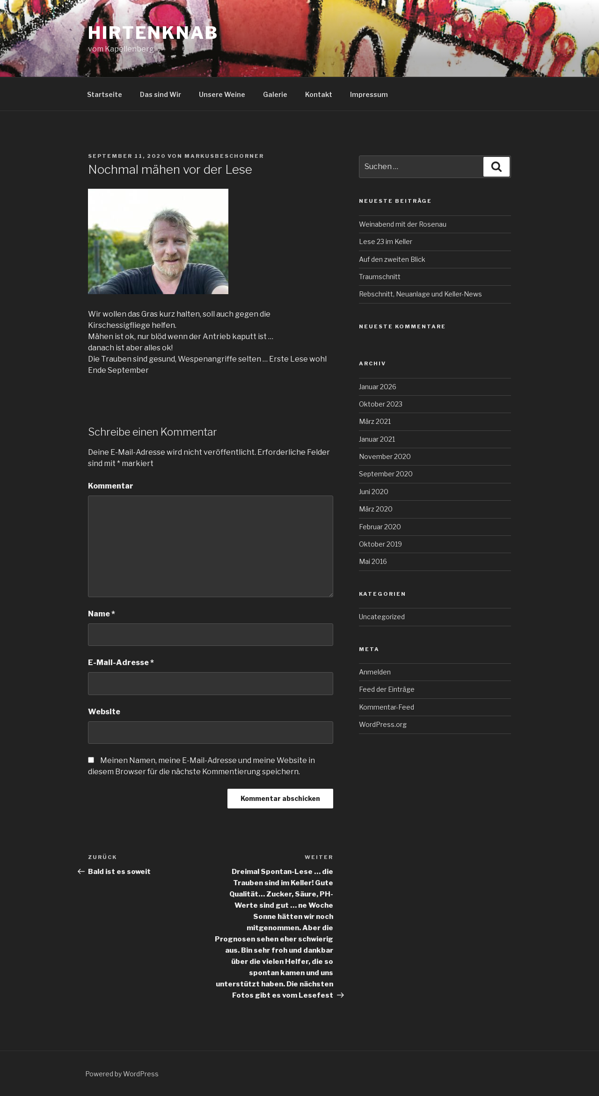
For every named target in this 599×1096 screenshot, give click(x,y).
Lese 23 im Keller (385, 241)
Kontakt (318, 94)
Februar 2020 (380, 527)
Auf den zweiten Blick (392, 259)
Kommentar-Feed (386, 707)
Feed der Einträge (387, 689)
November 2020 (385, 456)
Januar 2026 (377, 387)
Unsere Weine (222, 94)
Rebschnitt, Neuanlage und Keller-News (420, 294)
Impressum (369, 94)
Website (104, 711)
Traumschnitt (380, 277)
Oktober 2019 (380, 544)
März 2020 (376, 509)
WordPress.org (383, 724)
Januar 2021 (377, 439)
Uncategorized (382, 617)
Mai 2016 (373, 561)
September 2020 (386, 474)
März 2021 (375, 421)
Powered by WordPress (122, 1074)
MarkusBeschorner (224, 156)
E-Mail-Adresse (121, 662)
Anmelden (375, 672)
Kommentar (110, 485)
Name (101, 613)
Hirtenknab (153, 32)
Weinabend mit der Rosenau (402, 224)
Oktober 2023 (380, 404)
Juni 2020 (373, 492)
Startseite (104, 94)
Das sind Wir (160, 94)
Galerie (275, 94)
